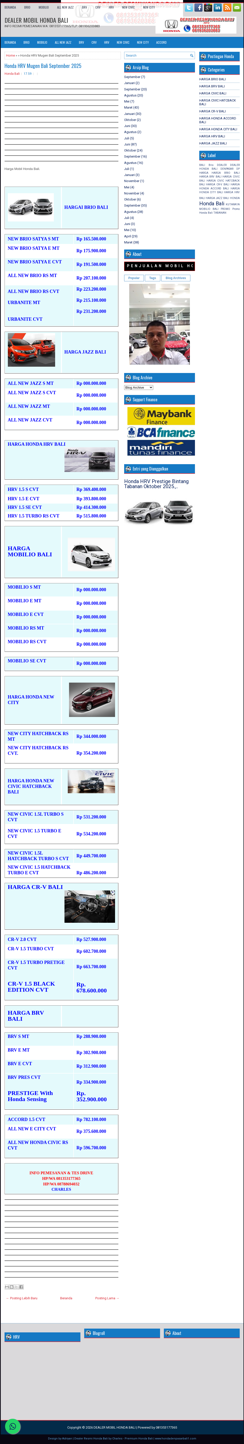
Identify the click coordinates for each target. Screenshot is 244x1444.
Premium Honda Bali (139, 1438)
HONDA (235, 198)
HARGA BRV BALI (212, 86)
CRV (97, 7)
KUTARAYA (233, 204)
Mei (126, 101)
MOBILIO (44, 7)
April (127, 236)
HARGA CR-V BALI (212, 111)
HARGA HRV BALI (212, 136)
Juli (126, 138)
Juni (127, 126)
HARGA (203, 173)
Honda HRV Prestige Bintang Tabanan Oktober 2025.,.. (156, 483)
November (131, 181)
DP (238, 168)
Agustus (130, 95)
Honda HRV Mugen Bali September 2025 (43, 65)
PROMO (225, 209)
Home (10, 55)
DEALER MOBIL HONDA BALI (36, 19)
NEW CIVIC (128, 7)
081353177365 (166, 1427)
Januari (129, 83)
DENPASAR (226, 168)
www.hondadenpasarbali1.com (175, 1438)
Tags (152, 278)
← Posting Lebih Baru (21, 1298)
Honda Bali (12, 74)
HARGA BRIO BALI (212, 79)
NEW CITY (149, 7)
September (132, 77)
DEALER (222, 165)
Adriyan (67, 1438)
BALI (202, 165)
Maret (128, 107)
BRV (84, 7)
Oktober (130, 120)
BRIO (27, 7)
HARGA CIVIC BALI (212, 93)
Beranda (10, 7)
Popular (134, 278)
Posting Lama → (107, 1298)
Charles (117, 1438)
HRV (111, 7)
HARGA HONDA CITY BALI (218, 129)
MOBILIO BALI (208, 209)
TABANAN (219, 212)
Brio (211, 165)
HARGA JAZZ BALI (213, 143)
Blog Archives (176, 278)
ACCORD (161, 42)
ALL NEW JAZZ (65, 7)
